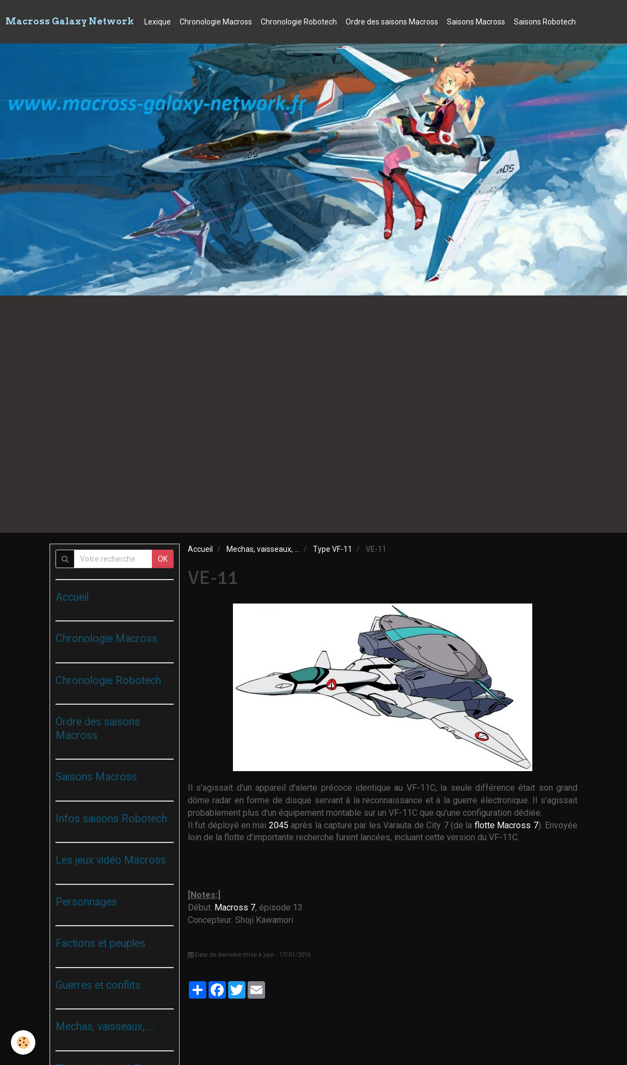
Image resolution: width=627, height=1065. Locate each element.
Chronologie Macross (216, 21)
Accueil (200, 549)
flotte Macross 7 (506, 825)
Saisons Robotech (545, 21)
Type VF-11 (332, 549)
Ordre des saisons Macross (392, 21)
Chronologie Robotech (299, 21)
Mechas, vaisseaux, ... (262, 549)
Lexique (157, 21)
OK (163, 559)
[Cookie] (23, 1042)
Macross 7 (234, 907)
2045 (278, 825)
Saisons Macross (476, 21)
